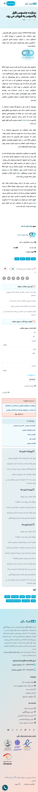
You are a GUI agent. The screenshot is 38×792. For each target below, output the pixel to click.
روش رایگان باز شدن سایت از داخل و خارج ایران (21, 464)
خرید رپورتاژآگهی (29, 712)
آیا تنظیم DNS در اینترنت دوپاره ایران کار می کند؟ (21, 469)
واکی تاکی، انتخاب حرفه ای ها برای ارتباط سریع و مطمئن (21, 293)
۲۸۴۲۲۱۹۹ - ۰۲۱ (24, 665)
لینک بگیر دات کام (29, 682)
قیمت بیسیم (31, 443)
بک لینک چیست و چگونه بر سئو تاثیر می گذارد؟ (21, 507)
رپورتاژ (28, 596)
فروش (20, 90)
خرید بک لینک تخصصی (26, 715)
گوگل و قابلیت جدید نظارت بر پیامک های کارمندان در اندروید (19, 313)
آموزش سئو (15, 596)
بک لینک (7, 596)
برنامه (34, 203)
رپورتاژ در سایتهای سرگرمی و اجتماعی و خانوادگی (20, 406)
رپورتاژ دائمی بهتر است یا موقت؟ (25, 502)
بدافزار (18, 173)
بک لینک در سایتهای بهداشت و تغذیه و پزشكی (20, 410)
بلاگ (29, 20)
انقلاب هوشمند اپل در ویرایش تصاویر (24, 474)
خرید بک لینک (30, 708)
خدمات (24, 120)
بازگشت (5, 392)
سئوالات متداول (29, 696)
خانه (35, 20)
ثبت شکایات (30, 693)
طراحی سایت (31, 434)
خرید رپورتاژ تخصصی (27, 719)
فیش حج (32, 439)
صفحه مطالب (30, 386)
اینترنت (22, 596)
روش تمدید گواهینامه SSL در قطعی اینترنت (22, 458)
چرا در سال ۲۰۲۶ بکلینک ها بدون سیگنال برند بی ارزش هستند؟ (20, 481)
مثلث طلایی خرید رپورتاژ (28, 497)
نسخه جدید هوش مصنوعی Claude (24, 558)
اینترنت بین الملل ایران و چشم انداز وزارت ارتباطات (20, 553)
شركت (33, 601)
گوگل (10, 170)
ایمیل (28, 259)
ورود (17, 784)
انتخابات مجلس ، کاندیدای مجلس (24, 426)
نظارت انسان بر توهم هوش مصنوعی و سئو (22, 542)
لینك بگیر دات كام (26, 226)
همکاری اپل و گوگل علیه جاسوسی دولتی (23, 306)
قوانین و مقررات (28, 784)
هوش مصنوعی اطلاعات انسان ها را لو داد (22, 301)
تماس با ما (31, 689)
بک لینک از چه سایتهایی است (25, 686)
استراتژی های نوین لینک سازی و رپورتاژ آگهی (22, 518)
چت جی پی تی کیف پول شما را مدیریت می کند (21, 569)
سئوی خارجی (26, 601)
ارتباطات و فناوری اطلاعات (13, 601)
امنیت (33, 259)
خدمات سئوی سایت (27, 723)
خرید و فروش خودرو (28, 430)
